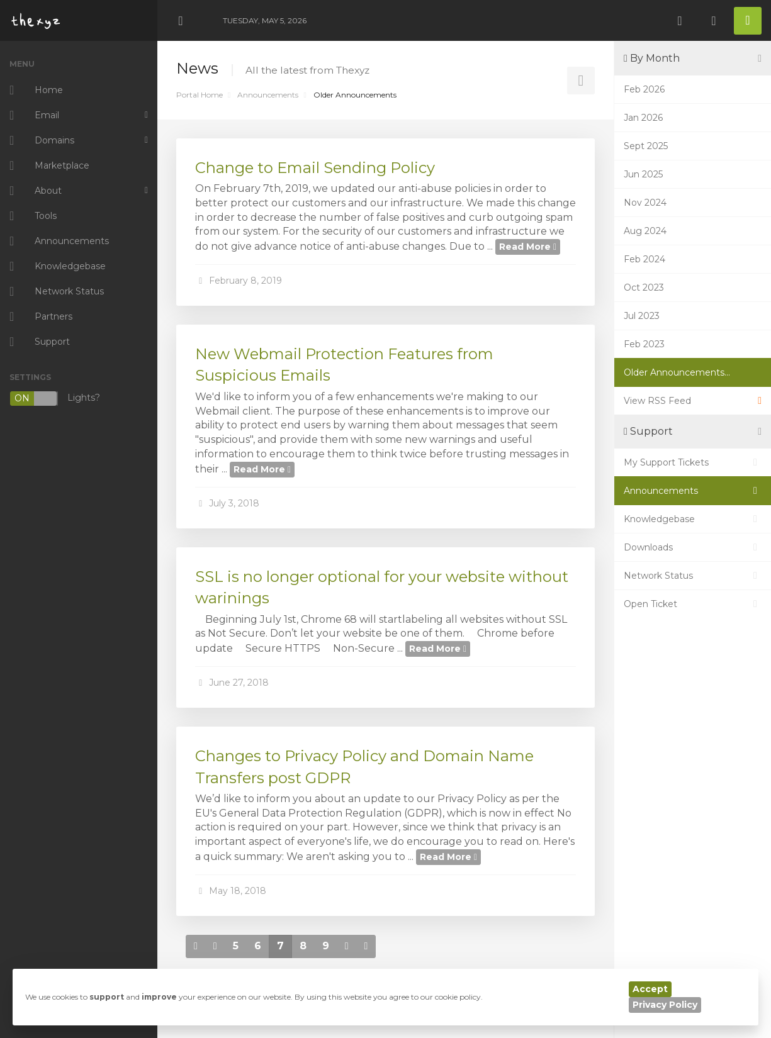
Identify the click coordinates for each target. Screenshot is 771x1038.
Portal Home (199, 94)
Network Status (693, 575)
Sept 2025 (646, 146)
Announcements (267, 94)
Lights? (54, 398)
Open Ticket (693, 603)
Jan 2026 (643, 117)
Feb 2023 (644, 344)
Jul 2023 (642, 315)
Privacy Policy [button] (665, 1004)
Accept (650, 989)
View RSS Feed (693, 400)
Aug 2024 (645, 231)
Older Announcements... (677, 372)
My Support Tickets (693, 462)
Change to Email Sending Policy (315, 168)
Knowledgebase (693, 519)
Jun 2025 (643, 174)
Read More (527, 246)
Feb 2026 (644, 89)
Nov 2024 (645, 202)
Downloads (693, 547)
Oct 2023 (644, 287)
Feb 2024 (644, 259)
